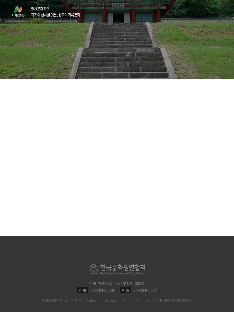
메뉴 (218, 12)
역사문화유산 (55, 12)
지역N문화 (21, 11)
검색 (207, 12)
